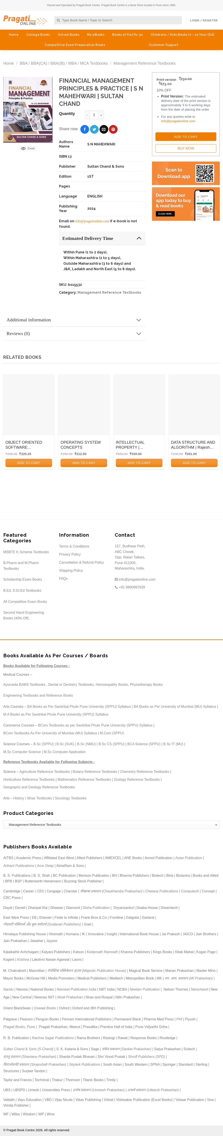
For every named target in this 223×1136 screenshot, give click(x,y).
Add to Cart (186, 136)
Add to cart (28, 463)
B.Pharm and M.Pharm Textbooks (21, 565)
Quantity (67, 113)
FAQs (63, 578)
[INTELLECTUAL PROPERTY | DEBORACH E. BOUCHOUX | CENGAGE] (139, 404)
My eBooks (95, 34)
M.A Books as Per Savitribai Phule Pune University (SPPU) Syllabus (55, 714)
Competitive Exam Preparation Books (75, 45)
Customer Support (163, 45)
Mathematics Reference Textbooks (84, 779)
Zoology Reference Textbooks (137, 779)
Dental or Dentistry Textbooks (71, 684)
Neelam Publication (145, 989)
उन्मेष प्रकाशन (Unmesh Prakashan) (99, 1090)
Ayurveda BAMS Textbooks (24, 684)
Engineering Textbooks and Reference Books (38, 695)
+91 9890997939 (130, 587)
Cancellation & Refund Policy (81, 562)
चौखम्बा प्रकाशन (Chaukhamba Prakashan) (111, 891)
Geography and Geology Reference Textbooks (39, 787)
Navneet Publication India (76, 989)
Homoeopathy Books (112, 684)
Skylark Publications (84, 1064)
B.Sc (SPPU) (44, 744)
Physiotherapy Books (146, 684)
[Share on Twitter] (94, 129)
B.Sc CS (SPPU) (111, 744)
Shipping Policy (71, 570)
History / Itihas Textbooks (32, 798)
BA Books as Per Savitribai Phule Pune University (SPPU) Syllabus (79, 706)
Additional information (75, 320)
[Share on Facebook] (84, 129)
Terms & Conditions (74, 546)
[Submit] (58, 20)
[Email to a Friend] (104, 129)
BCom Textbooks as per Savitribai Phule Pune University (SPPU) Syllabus (95, 725)
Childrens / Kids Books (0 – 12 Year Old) (182, 34)
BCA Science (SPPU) (143, 744)
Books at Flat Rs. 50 (127, 34)
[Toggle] (139, 238)
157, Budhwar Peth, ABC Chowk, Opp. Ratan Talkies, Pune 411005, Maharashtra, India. (130, 557)
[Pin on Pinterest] (113, 129)
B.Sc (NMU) (86, 744)
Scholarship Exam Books (22, 579)
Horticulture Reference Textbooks (29, 779)
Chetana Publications (161, 891)
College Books (38, 34)
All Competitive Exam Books (25, 601)
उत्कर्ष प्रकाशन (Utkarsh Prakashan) (153, 1090)
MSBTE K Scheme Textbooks (26, 552)
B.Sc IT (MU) (173, 744)
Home (14, 34)
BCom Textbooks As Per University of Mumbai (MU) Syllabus (50, 733)
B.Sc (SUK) (65, 744)
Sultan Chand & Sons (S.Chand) (28, 1049)
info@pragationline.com (92, 221)
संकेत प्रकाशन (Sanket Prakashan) (126, 1049)
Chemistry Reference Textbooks (144, 772)
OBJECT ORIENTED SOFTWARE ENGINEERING (23, 445)
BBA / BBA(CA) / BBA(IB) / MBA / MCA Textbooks (64, 63)
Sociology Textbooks (71, 798)
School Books (68, 34)
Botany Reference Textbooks (95, 772)
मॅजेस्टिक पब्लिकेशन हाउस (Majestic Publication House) (86, 971)
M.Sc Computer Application (65, 752)
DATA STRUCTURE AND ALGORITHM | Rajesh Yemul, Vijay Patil (193, 445)
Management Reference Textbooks (144, 63)
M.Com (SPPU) (112, 733)
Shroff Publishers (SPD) (146, 1056)
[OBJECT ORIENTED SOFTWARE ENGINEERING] (28, 404)
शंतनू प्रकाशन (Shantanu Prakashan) (29, 1056)
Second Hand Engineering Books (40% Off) (23, 615)
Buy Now (185, 148)
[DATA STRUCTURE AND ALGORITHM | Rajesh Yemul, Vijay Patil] (194, 404)
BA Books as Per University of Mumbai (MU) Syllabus (175, 706)
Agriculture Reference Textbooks (45, 772)
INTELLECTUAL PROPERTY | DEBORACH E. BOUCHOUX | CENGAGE (138, 445)
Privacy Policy (70, 554)
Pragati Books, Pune (19, 1027)
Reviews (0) (75, 334)
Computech (190, 891)
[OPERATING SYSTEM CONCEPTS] (83, 404)
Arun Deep (45, 866)
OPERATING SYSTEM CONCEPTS (81, 445)
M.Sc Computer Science (22, 752)
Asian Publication (188, 858)
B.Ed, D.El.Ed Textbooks (22, 590)
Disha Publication (96, 908)
